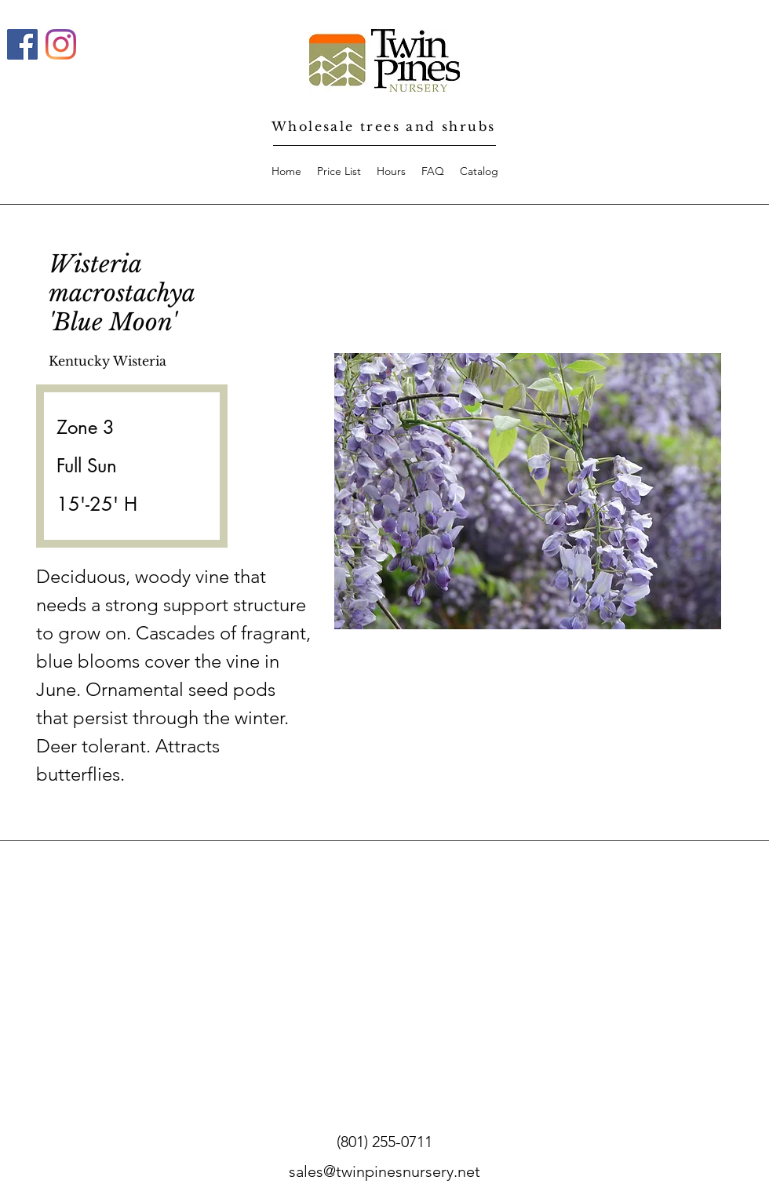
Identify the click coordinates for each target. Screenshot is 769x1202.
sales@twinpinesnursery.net (384, 1171)
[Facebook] (22, 44)
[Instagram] (61, 44)
